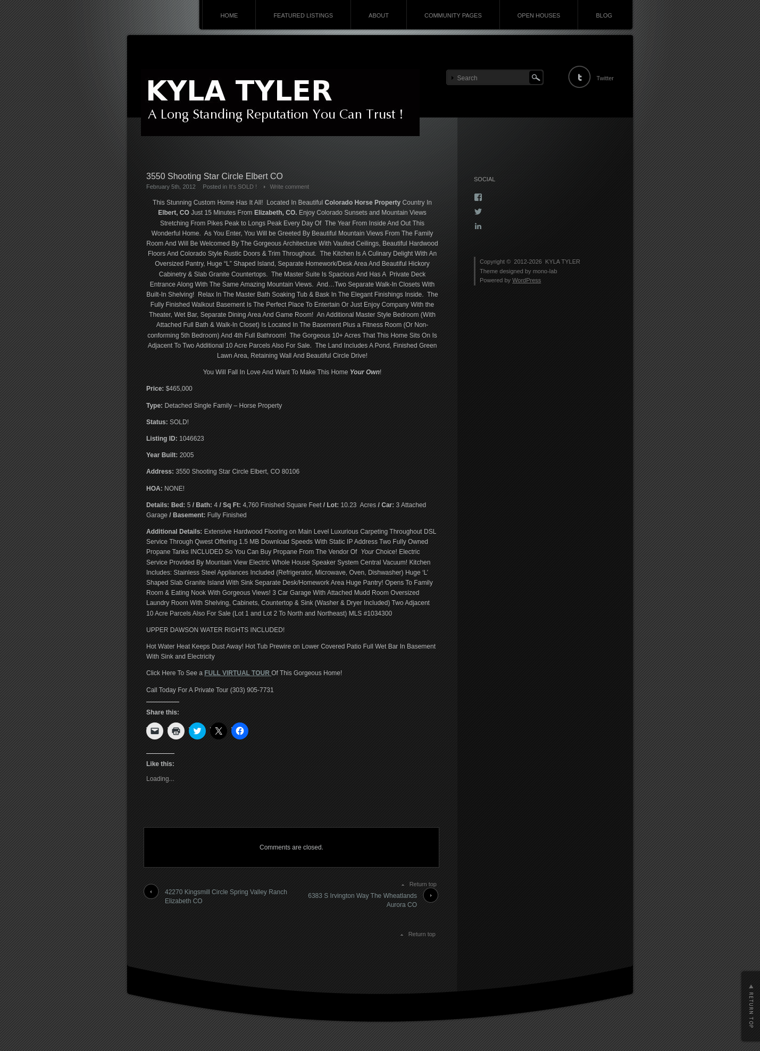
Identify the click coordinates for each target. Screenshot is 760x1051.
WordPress (526, 280)
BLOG (604, 15)
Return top (423, 884)
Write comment (289, 186)
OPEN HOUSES (539, 15)
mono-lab (545, 271)
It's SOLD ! (243, 186)
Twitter (605, 78)
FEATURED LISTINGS (303, 15)
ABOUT (379, 15)
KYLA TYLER (562, 261)
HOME (229, 15)
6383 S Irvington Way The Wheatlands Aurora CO (362, 900)
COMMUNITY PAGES (453, 15)
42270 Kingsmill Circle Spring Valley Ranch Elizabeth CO (226, 896)
